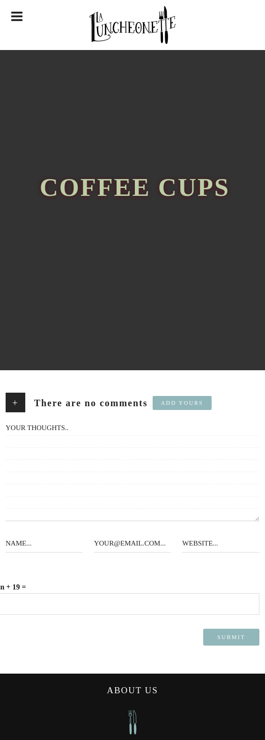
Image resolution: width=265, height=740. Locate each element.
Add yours (182, 403)
